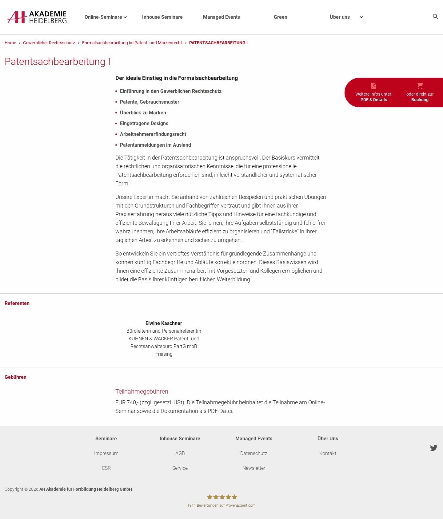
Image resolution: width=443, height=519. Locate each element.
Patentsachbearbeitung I (218, 42)
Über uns (349, 17)
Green (280, 17)
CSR (106, 468)
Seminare (106, 439)
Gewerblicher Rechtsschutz (49, 42)
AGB (180, 453)
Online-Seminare (109, 17)
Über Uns (327, 439)
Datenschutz (253, 453)
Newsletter (253, 468)
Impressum (106, 453)
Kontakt (327, 453)
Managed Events (221, 17)
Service (180, 468)
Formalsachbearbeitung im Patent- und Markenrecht (132, 42)
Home (10, 42)
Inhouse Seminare (162, 17)
